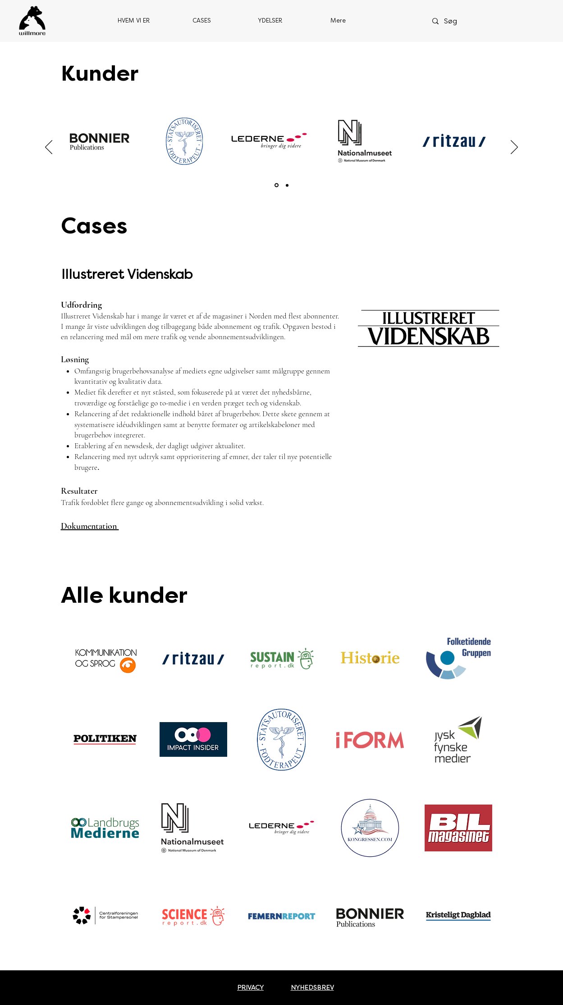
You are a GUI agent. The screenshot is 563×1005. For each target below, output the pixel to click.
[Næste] (514, 147)
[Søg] (461, 21)
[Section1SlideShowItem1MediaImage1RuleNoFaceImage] (277, 185)
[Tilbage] (48, 147)
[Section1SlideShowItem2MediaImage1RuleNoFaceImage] (287, 185)
